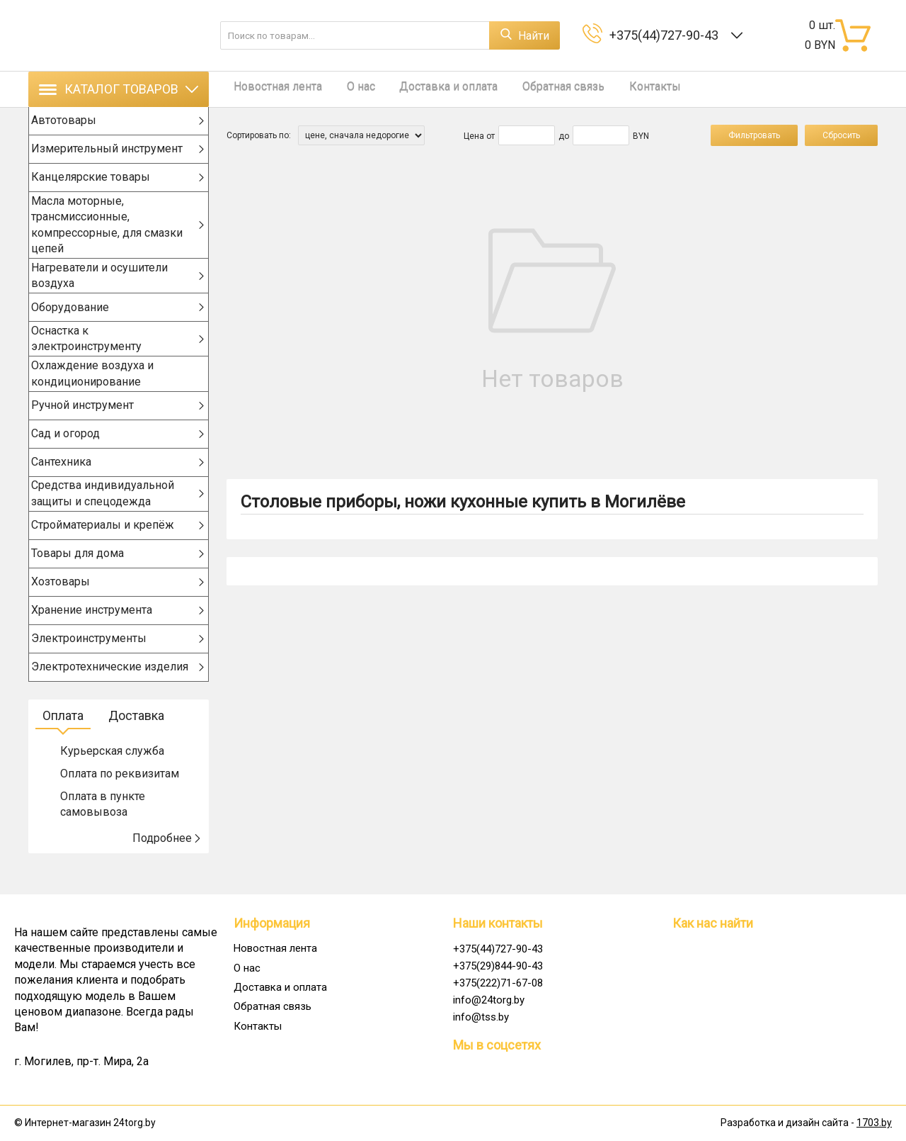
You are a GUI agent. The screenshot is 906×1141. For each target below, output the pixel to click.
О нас (347, 89)
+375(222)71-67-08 (498, 983)
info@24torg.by (488, 1000)
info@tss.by (481, 1017)
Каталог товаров (118, 89)
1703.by (874, 1123)
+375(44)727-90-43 (666, 35)
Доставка (136, 738)
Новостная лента (270, 89)
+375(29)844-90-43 (498, 966)
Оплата (63, 738)
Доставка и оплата (428, 89)
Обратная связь (536, 89)
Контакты (620, 89)
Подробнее (167, 861)
